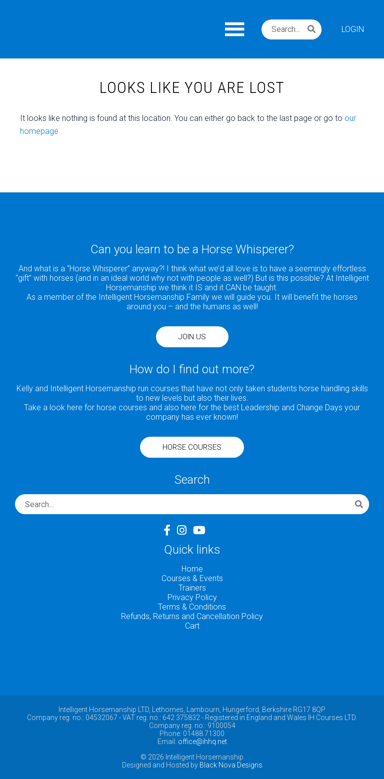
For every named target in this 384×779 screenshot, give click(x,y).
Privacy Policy (192, 597)
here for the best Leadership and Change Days (261, 407)
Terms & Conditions (192, 607)
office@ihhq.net (202, 742)
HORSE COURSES (192, 447)
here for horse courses (107, 407)
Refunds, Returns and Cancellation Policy (192, 616)
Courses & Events (192, 578)
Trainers (192, 588)
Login (353, 29)
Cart (192, 626)
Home (192, 569)
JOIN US (192, 336)
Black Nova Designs (231, 765)
